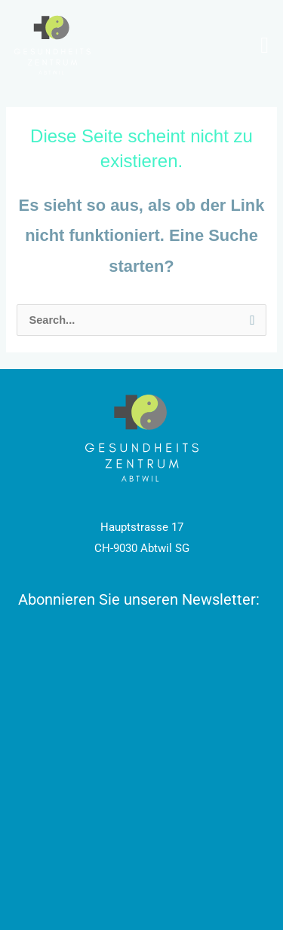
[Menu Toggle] (264, 45)
